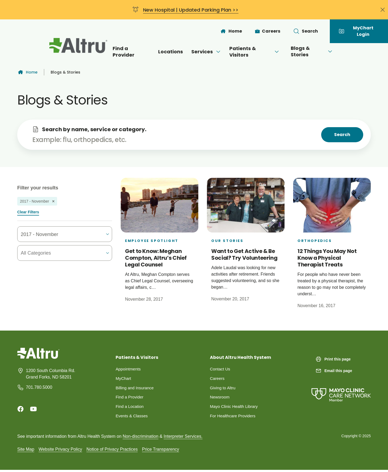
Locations (165, 51)
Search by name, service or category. (94, 129)
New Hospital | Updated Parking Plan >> (190, 9)
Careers (217, 379)
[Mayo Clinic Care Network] (341, 389)
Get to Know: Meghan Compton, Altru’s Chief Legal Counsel (156, 257)
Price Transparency (160, 451)
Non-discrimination (140, 438)
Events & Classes (132, 417)
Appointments (129, 369)
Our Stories (227, 240)
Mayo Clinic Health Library (235, 408)
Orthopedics (314, 240)
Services (203, 51)
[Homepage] (38, 357)
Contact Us (220, 369)
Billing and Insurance (136, 388)
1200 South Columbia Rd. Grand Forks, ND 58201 (50, 373)
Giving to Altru (223, 388)
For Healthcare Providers (234, 417)
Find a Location (130, 408)
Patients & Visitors (257, 51)
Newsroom (220, 398)
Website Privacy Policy (60, 451)
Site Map (25, 451)
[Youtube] (33, 409)
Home (27, 72)
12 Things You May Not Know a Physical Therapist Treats (326, 257)
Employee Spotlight (151, 240)
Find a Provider (123, 51)
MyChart (124, 379)
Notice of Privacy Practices (112, 451)
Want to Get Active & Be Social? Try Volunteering (244, 254)
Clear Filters (28, 212)
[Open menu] (215, 51)
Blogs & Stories (319, 51)
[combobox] (52, 253)
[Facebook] (20, 409)
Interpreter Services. (183, 438)
